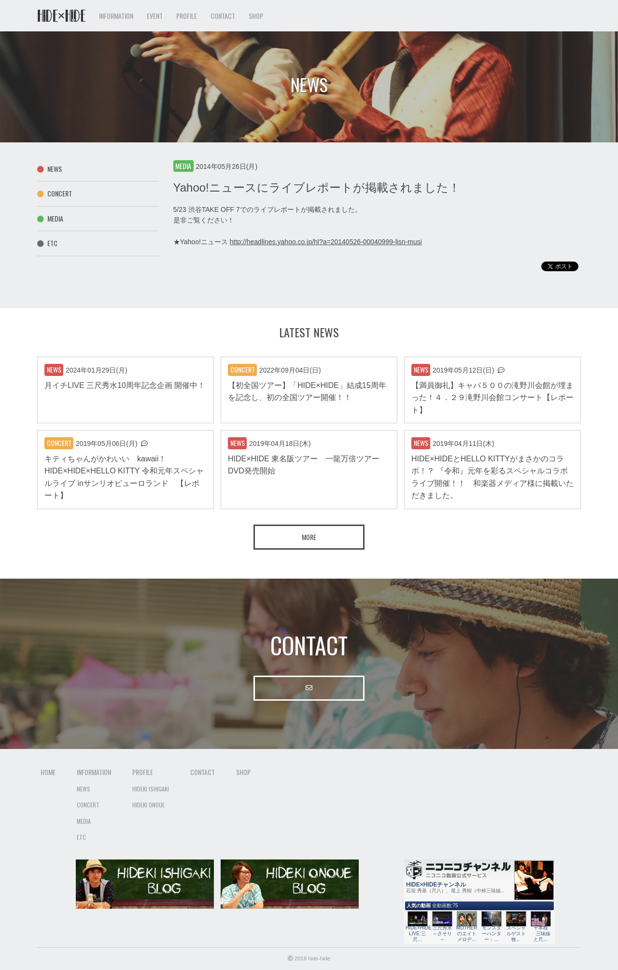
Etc (47, 243)
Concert (54, 193)
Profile (142, 772)
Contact (223, 16)
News (49, 169)
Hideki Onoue (148, 805)
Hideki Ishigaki (150, 789)
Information (94, 772)
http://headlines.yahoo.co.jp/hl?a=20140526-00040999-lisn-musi (326, 242)
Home (48, 772)
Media (50, 218)
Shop (256, 16)
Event (155, 16)
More (309, 537)
